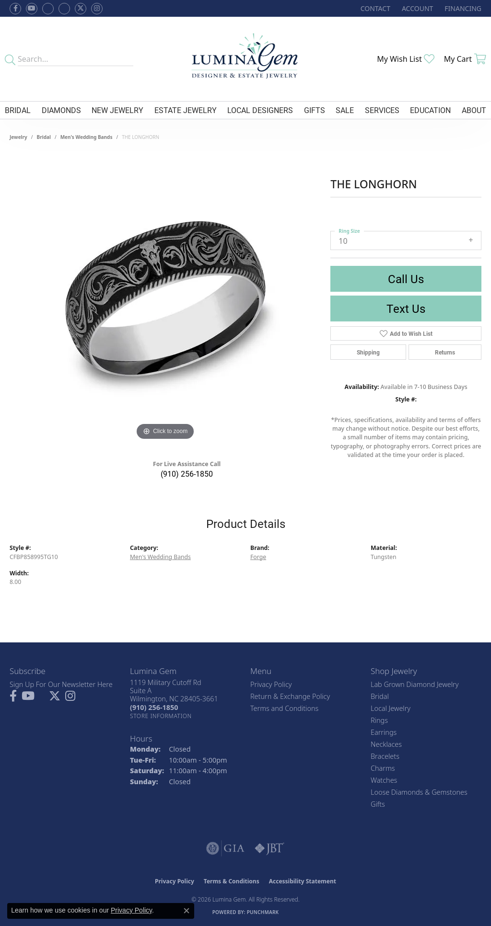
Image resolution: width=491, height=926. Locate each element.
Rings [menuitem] (379, 720)
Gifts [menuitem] (378, 804)
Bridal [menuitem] (380, 696)
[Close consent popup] (186, 911)
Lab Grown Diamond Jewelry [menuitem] (414, 684)
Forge (258, 557)
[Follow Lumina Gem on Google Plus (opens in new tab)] (64, 8)
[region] (165, 299)
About (474, 110)
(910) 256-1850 (187, 474)
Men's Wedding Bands (86, 137)
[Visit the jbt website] (269, 848)
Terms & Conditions (231, 881)
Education (430, 110)
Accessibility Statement (302, 881)
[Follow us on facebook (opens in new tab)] (15, 8)
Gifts (314, 110)
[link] (374, 8)
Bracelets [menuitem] (385, 756)
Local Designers (260, 110)
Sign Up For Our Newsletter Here (61, 684)
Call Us (406, 278)
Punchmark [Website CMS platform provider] (263, 912)
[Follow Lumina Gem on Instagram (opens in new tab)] (97, 8)
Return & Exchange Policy (290, 696)
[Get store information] (161, 716)
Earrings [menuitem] (384, 732)
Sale (345, 110)
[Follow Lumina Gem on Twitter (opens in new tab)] (80, 8)
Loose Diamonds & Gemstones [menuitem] (419, 792)
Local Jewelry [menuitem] (390, 708)
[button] (416, 8)
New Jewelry (117, 110)
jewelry (18, 137)
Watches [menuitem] (384, 780)
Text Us (405, 308)
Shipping (368, 352)
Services (382, 110)
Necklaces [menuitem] (386, 744)
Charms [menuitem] (383, 768)
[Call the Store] (154, 707)
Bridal (18, 110)
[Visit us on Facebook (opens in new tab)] (48, 8)
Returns (445, 352)
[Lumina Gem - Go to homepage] (246, 59)
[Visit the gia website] (225, 848)
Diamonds (61, 110)
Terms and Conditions (284, 708)
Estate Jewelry (185, 110)
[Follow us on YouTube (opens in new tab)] (31, 8)
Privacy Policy (271, 684)
